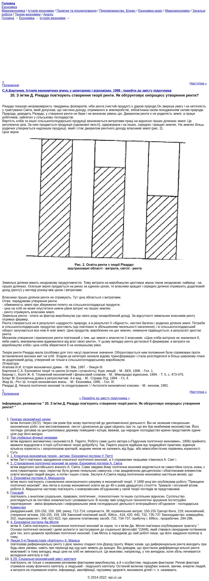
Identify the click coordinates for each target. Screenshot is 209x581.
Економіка (9, 7)
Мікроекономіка (13, 10)
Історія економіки (41, 10)
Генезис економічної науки (30, 419)
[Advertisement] (104, 48)
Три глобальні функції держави (33, 437)
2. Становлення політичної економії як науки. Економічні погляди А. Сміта (66, 463)
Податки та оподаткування (77, 10)
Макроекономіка (177, 10)
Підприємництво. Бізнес (117, 10)
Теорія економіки (27, 14)
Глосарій (16, 492)
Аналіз (48, 14)
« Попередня (10, 83)
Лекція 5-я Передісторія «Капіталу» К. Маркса (45, 540)
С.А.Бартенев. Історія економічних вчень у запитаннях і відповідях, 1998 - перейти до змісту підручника (86, 90)
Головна (8, 18)
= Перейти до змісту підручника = (104, 398)
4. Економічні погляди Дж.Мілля (34, 522)
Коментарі (18, 507)
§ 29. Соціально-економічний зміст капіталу (43, 559)
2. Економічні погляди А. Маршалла (37, 478)
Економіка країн (150, 10)
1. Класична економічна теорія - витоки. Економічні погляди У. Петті (61, 456)
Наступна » (198, 83)
